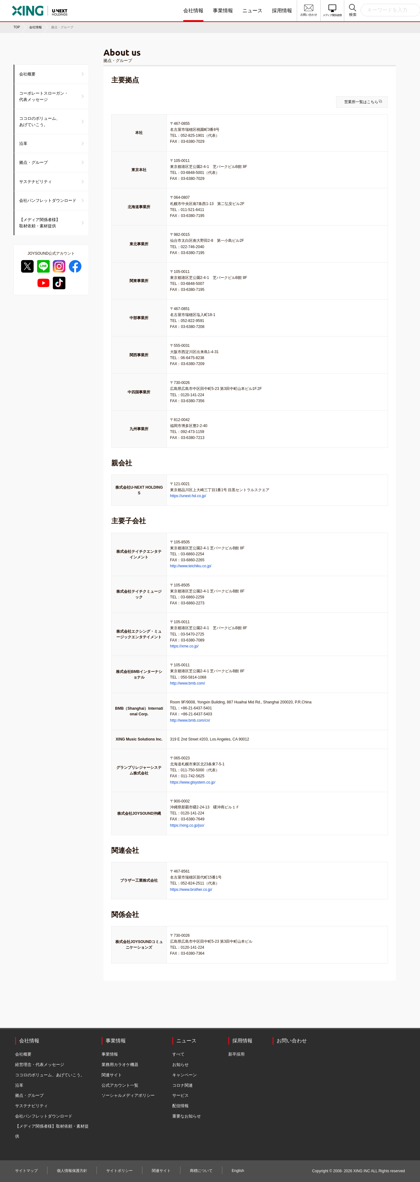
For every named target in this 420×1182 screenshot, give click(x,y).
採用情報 (282, 10)
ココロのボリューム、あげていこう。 (39, 121)
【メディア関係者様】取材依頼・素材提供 (39, 222)
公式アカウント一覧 (120, 1085)
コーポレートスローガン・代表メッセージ (43, 96)
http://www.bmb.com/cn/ (190, 720)
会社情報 (193, 10)
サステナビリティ (35, 181)
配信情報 (180, 1105)
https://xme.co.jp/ (184, 646)
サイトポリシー (119, 1170)
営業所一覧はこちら (361, 102)
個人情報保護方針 (72, 1170)
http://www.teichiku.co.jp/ (190, 566)
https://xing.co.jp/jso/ (187, 825)
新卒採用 (236, 1054)
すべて (178, 1054)
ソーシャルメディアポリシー (128, 1095)
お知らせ (180, 1064)
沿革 (23, 143)
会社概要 (27, 74)
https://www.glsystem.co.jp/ (192, 782)
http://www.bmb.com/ (187, 683)
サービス (180, 1095)
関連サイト (112, 1075)
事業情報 (223, 10)
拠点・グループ (33, 162)
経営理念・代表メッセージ (39, 1064)
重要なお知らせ (186, 1116)
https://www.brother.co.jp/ (191, 889)
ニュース (252, 10)
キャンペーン (184, 1075)
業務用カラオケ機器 (120, 1064)
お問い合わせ (292, 1040)
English (238, 1170)
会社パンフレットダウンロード (47, 200)
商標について (201, 1170)
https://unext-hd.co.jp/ (188, 496)
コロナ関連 (182, 1085)
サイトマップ (26, 1170)
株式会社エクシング (59, 8)
